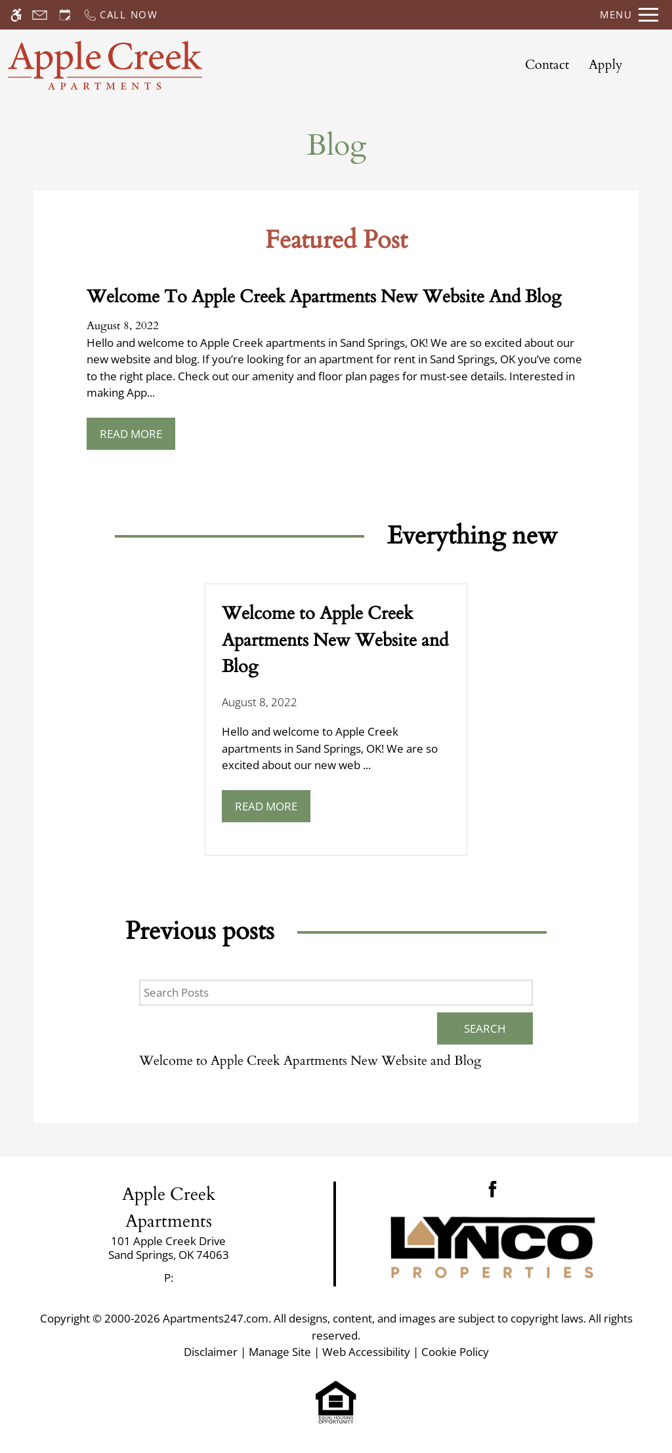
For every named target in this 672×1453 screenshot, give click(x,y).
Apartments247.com (215, 1318)
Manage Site (280, 1351)
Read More (131, 433)
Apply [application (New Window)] (606, 64)
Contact (547, 64)
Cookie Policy (455, 1351)
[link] (168, 1248)
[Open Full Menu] (629, 14)
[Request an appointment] (65, 14)
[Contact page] (40, 14)
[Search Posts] (336, 993)
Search (485, 1028)
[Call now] (120, 14)
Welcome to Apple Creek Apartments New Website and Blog (310, 1060)
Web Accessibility (366, 1351)
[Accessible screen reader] (16, 14)
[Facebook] (492, 1187)
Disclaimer (211, 1351)
